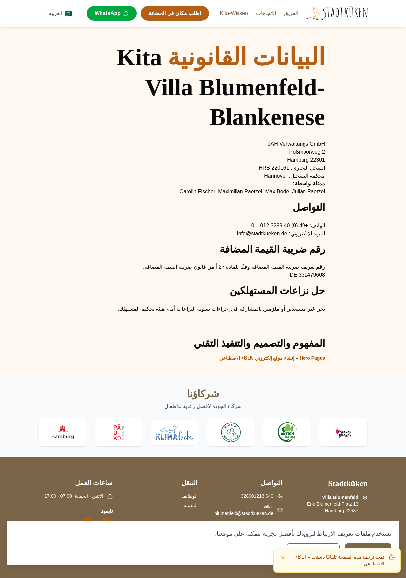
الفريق (291, 13)
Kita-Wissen (234, 13)
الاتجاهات (266, 13)
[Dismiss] (283, 558)
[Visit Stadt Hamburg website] (63, 432)
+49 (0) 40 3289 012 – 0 (279, 225)
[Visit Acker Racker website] (343, 432)
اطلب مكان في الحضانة (175, 13)
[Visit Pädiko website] (119, 432)
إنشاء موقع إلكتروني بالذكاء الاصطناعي (257, 358)
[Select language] (57, 13)
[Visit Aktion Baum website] (287, 432)
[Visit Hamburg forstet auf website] (231, 432)
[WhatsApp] (112, 13)
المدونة (191, 505)
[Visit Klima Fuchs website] (175, 432)
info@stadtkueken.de (262, 233)
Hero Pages (312, 358)
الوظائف (189, 496)
